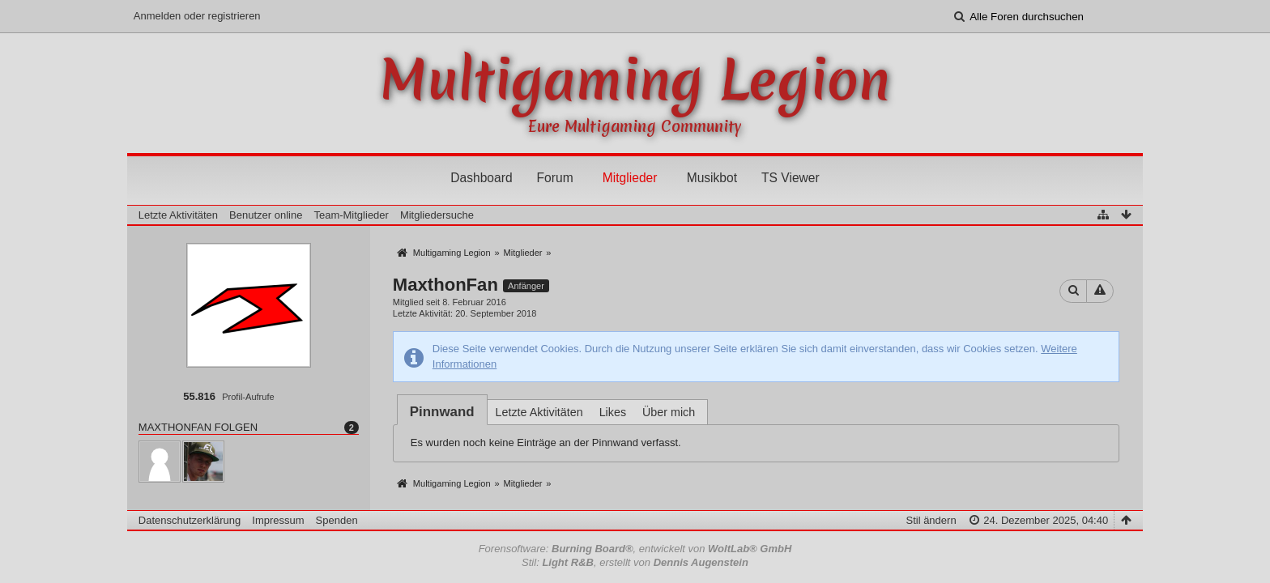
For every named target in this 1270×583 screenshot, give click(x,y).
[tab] (442, 411)
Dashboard (481, 178)
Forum (555, 178)
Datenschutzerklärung (190, 520)
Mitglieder (630, 178)
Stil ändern (931, 520)
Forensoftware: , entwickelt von (635, 549)
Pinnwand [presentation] (442, 411)
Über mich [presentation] (668, 412)
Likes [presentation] (612, 412)
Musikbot (712, 178)
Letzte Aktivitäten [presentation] (539, 412)
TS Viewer (790, 178)
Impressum (278, 520)
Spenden (337, 520)
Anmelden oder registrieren (197, 16)
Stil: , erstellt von (635, 562)
